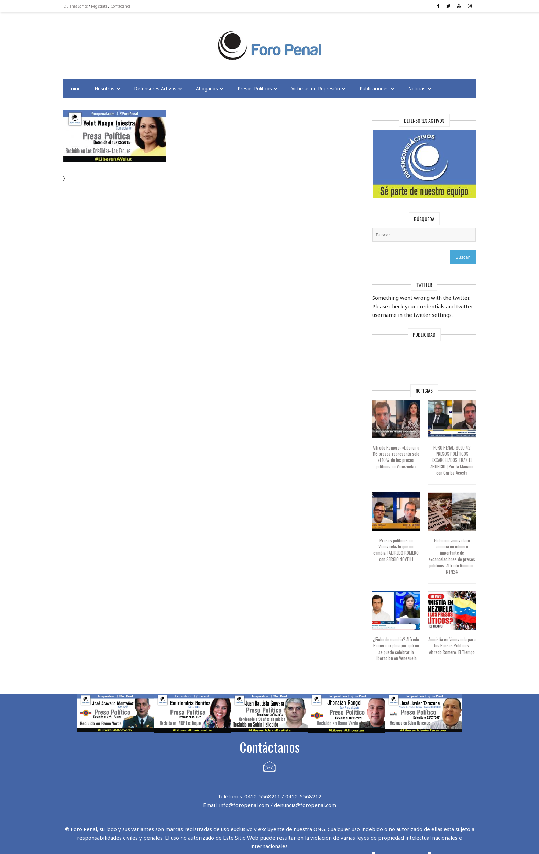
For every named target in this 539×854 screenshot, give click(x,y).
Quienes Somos (75, 6)
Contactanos (120, 6)
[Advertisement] (118, 41)
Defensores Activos (155, 89)
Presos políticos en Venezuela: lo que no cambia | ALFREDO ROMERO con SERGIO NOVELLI (396, 550)
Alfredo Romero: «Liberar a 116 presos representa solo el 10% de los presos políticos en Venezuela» (396, 457)
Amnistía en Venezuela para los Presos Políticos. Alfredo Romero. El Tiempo (452, 645)
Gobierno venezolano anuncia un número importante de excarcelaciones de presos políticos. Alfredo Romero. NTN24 (452, 556)
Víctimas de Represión (316, 89)
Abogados (207, 89)
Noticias (417, 89)
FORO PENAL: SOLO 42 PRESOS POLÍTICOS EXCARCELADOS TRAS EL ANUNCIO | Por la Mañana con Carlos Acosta (451, 460)
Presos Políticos (255, 89)
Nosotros (104, 89)
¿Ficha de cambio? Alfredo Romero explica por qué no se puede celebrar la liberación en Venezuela (396, 649)
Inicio (75, 89)
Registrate (99, 6)
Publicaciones (374, 89)
